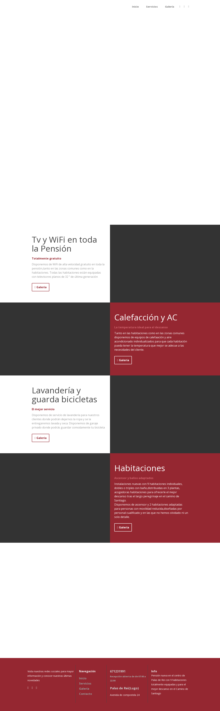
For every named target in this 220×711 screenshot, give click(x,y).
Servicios (152, 6)
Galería (169, 6)
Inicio (135, 6)
